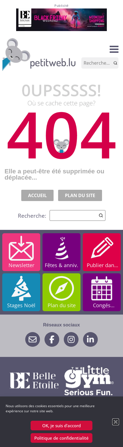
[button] (115, 422)
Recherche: (61, 215)
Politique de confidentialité (61, 438)
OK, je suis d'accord (61, 425)
